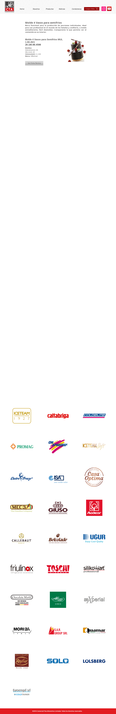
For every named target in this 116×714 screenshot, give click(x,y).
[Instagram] (104, 9)
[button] (34, 63)
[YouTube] (109, 9)
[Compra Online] (91, 8)
